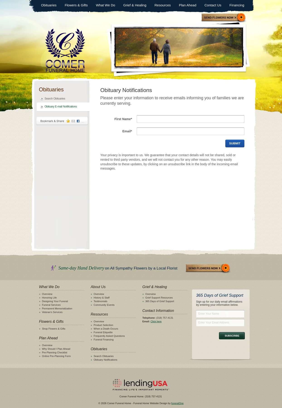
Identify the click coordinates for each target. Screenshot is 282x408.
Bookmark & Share (62, 121)
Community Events (104, 305)
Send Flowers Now (208, 268)
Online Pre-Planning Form (56, 356)
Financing (236, 5)
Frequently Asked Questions (109, 336)
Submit (235, 143)
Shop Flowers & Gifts (53, 328)
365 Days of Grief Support (159, 301)
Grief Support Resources (159, 297)
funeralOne (177, 403)
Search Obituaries (55, 98)
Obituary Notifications (105, 359)
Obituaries (48, 5)
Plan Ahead (187, 5)
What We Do (105, 5)
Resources (163, 5)
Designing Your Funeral (55, 301)
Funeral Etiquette (103, 332)
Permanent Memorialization (57, 308)
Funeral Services (51, 305)
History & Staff (101, 297)
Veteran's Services (52, 312)
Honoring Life (49, 297)
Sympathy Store (224, 17)
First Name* (123, 119)
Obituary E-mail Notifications (61, 106)
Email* (127, 131)
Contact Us (212, 5)
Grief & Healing (134, 5)
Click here (156, 321)
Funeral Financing (104, 339)
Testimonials (100, 301)
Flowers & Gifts (76, 5)
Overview (47, 294)
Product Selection (103, 325)
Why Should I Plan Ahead (56, 348)
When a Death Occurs (106, 328)
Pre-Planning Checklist (54, 352)
